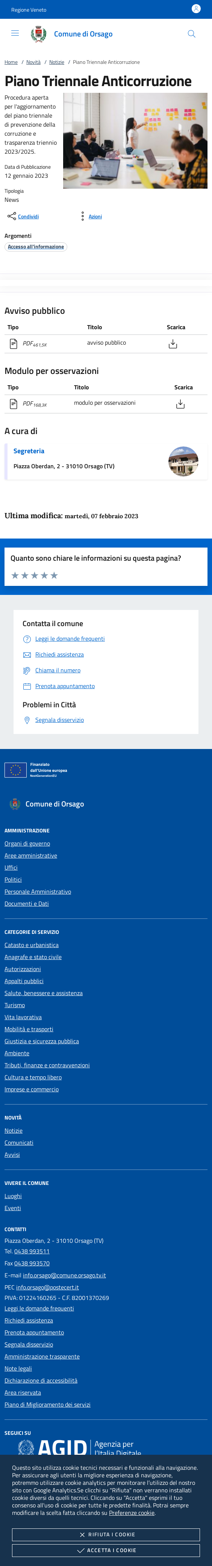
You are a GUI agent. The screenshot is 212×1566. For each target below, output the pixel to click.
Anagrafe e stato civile (33, 956)
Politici (13, 879)
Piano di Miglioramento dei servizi (48, 1404)
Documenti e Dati (27, 903)
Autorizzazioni (23, 968)
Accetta (105, 1551)
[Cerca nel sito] (192, 34)
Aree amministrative (31, 855)
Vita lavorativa (23, 1016)
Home (11, 62)
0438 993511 (32, 1251)
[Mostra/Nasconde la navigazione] (15, 33)
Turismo (15, 1004)
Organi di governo (27, 843)
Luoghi (13, 1195)
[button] (28, 10)
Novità (33, 62)
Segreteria (29, 451)
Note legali (18, 1368)
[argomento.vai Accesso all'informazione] (36, 246)
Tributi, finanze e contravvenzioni (47, 1065)
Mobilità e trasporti (29, 1028)
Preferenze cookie (131, 1512)
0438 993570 (32, 1263)
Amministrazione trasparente (42, 1356)
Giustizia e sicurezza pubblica (42, 1041)
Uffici (11, 867)
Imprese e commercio (32, 1089)
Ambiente (17, 1053)
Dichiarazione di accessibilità (41, 1380)
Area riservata (23, 1392)
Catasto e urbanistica (32, 944)
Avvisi (12, 1154)
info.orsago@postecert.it (47, 1287)
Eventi (13, 1207)
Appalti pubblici (24, 980)
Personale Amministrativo (38, 891)
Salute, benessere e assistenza (44, 992)
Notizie (56, 62)
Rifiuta (105, 1535)
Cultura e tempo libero (33, 1077)
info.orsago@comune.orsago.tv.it (64, 1275)
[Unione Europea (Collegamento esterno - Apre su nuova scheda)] (106, 771)
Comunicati (19, 1142)
